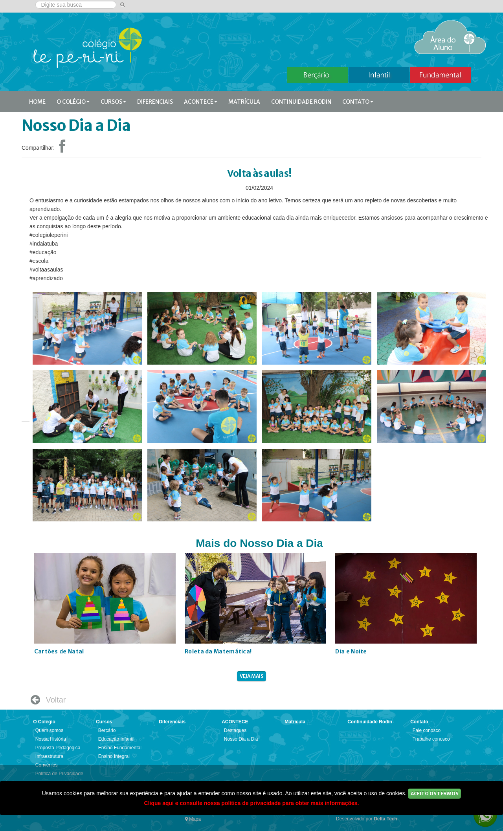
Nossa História (50, 739)
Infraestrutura (49, 756)
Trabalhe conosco (431, 739)
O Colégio (73, 101)
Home (37, 101)
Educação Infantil (116, 739)
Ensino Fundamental (119, 747)
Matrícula (244, 101)
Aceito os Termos (434, 793)
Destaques (235, 730)
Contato (357, 101)
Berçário (107, 730)
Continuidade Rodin (301, 101)
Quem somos (49, 730)
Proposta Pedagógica (58, 747)
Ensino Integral (114, 756)
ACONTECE (200, 101)
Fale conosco (427, 730)
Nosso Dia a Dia (241, 739)
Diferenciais (155, 101)
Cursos (113, 101)
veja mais (251, 676)
